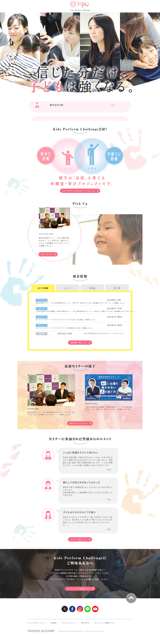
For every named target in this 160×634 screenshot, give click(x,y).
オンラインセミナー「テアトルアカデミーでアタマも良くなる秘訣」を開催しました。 (95, 313)
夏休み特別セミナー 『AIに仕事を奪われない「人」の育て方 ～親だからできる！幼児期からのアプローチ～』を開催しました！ (95, 301)
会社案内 (55, 622)
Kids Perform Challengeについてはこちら (79, 191)
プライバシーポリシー (71, 622)
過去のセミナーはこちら (79, 420)
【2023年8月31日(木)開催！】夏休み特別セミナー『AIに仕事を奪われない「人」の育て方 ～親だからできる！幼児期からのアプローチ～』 (95, 307)
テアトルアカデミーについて (37, 622)
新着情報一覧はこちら (79, 335)
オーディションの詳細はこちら (79, 587)
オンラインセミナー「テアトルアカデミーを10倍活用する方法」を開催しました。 (95, 319)
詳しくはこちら (54, 251)
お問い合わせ (88, 622)
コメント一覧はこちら (79, 537)
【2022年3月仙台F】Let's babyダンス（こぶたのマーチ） (91, 325)
